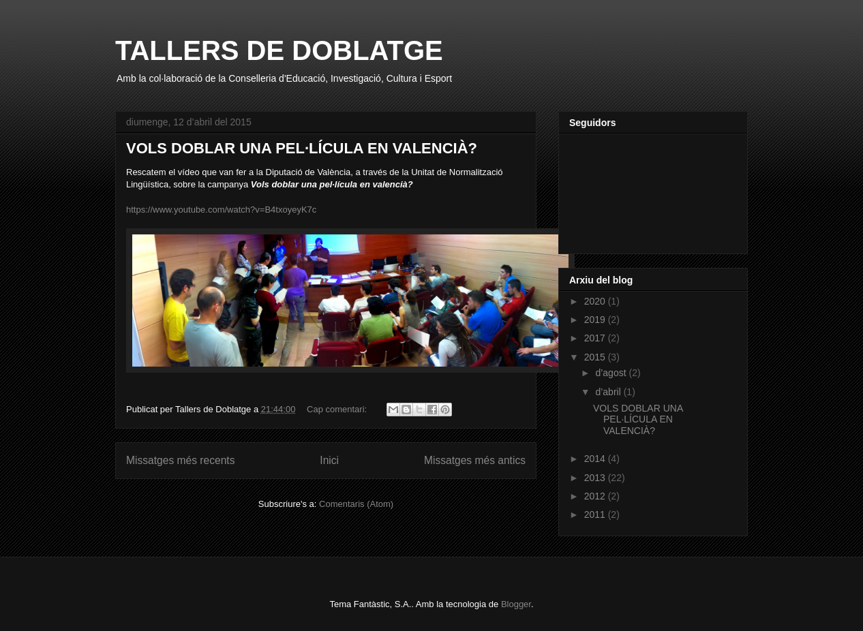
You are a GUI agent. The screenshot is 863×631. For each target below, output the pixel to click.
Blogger (516, 604)
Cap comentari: (338, 409)
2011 (596, 514)
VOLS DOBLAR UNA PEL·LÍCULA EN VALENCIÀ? (301, 148)
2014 (596, 458)
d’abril (609, 391)
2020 (596, 301)
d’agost (612, 372)
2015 (596, 357)
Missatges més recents (180, 460)
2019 (596, 319)
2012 (596, 496)
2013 (596, 477)
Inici (329, 460)
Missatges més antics (475, 460)
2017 (596, 338)
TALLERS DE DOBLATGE (279, 50)
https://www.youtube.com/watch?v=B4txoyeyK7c (221, 209)
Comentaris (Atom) (356, 504)
